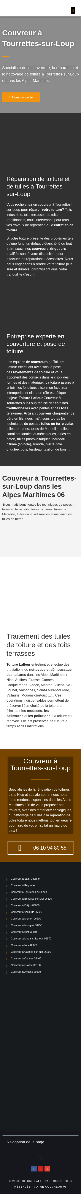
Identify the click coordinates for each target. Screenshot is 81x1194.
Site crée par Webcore (40, 1174)
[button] (73, 10)
